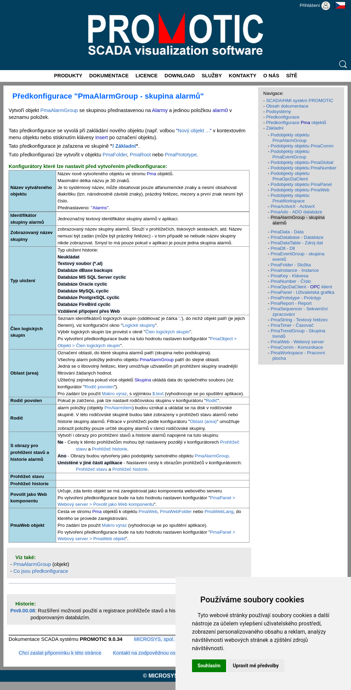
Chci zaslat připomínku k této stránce (60, 653)
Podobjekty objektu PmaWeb (299, 189)
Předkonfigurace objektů (296, 122)
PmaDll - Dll (282, 248)
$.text (158, 393)
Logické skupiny (139, 325)
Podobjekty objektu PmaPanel (301, 184)
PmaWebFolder (176, 511)
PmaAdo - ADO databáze (296, 211)
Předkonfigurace (282, 117)
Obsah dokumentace (287, 106)
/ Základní (124, 146)
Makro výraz (114, 393)
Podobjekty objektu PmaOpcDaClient (289, 176)
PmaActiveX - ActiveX (292, 206)
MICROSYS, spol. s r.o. (160, 639)
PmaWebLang (218, 511)
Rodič (211, 400)
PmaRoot (140, 154)
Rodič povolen (99, 386)
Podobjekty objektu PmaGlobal (301, 162)
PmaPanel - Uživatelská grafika (302, 292)
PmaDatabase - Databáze (296, 237)
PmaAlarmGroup (59, 110)
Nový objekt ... (194, 130)
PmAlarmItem (118, 407)
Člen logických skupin (167, 331)
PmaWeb (148, 511)
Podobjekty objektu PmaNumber (303, 167)
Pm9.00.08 (22, 610)
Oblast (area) (203, 421)
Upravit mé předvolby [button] (256, 665)
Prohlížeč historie (109, 449)
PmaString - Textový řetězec (299, 319)
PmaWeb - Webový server (297, 341)
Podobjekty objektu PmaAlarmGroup (289, 137)
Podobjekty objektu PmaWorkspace (289, 198)
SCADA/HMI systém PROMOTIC (299, 100)
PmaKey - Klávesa (289, 275)
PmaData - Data (287, 231)
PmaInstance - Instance (294, 270)
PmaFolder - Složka (290, 264)
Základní (275, 128)
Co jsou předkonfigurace (40, 571)
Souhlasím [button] (209, 665)
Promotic (12, 2)
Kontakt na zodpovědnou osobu (148, 653)
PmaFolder (115, 154)
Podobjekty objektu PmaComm (301, 145)
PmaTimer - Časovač (291, 325)
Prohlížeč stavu (91, 469)
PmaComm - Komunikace (296, 347)
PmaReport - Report (290, 303)
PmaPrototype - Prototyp (295, 297)
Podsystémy (278, 111)
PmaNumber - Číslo (290, 281)
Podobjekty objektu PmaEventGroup (289, 154)
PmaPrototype (181, 154)
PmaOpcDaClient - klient (301, 286)
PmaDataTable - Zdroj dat (296, 242)
